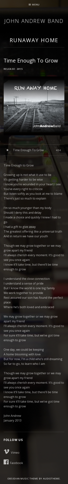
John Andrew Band (33, 20)
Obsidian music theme (22, 478)
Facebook (13, 462)
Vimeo (11, 452)
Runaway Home (34, 40)
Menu (36, 4)
